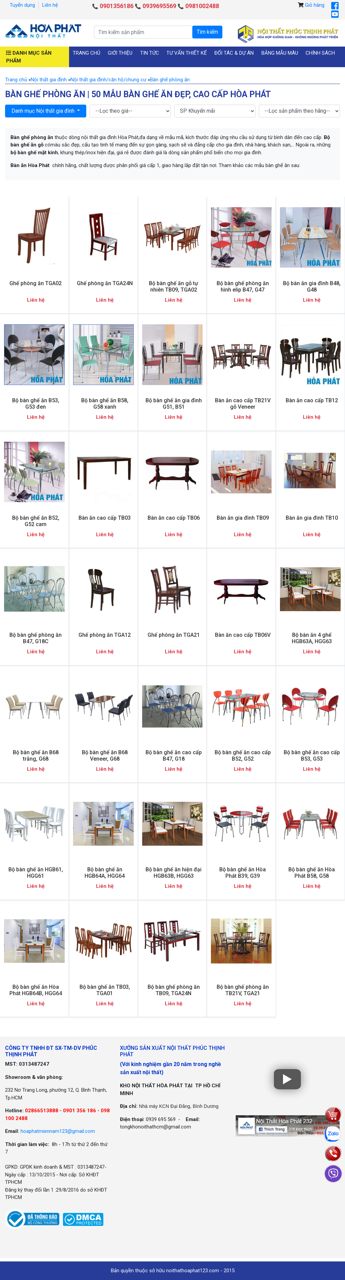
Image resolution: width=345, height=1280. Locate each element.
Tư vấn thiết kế (186, 53)
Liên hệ (50, 5)
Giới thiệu (120, 53)
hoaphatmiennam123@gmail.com (58, 1131)
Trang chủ (86, 53)
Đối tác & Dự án (234, 53)
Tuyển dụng (22, 5)
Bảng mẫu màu (279, 53)
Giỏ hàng (314, 5)
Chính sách (320, 53)
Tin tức (149, 53)
